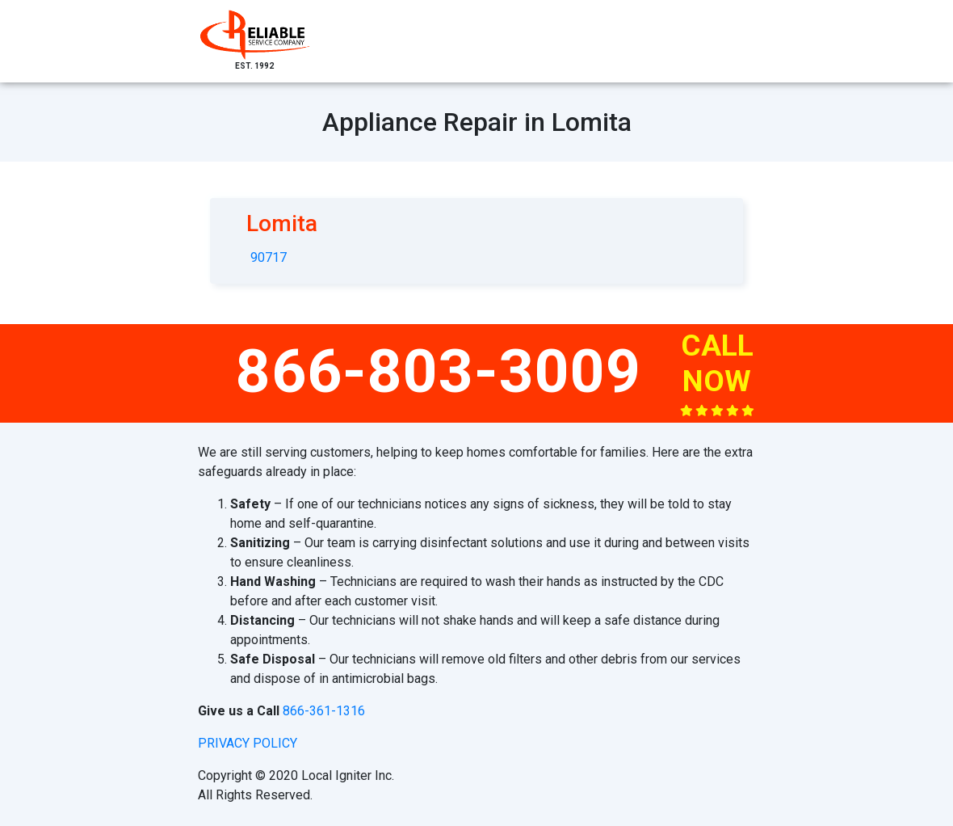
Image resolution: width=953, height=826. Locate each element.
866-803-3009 (438, 371)
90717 (268, 257)
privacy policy (247, 743)
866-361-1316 (324, 711)
